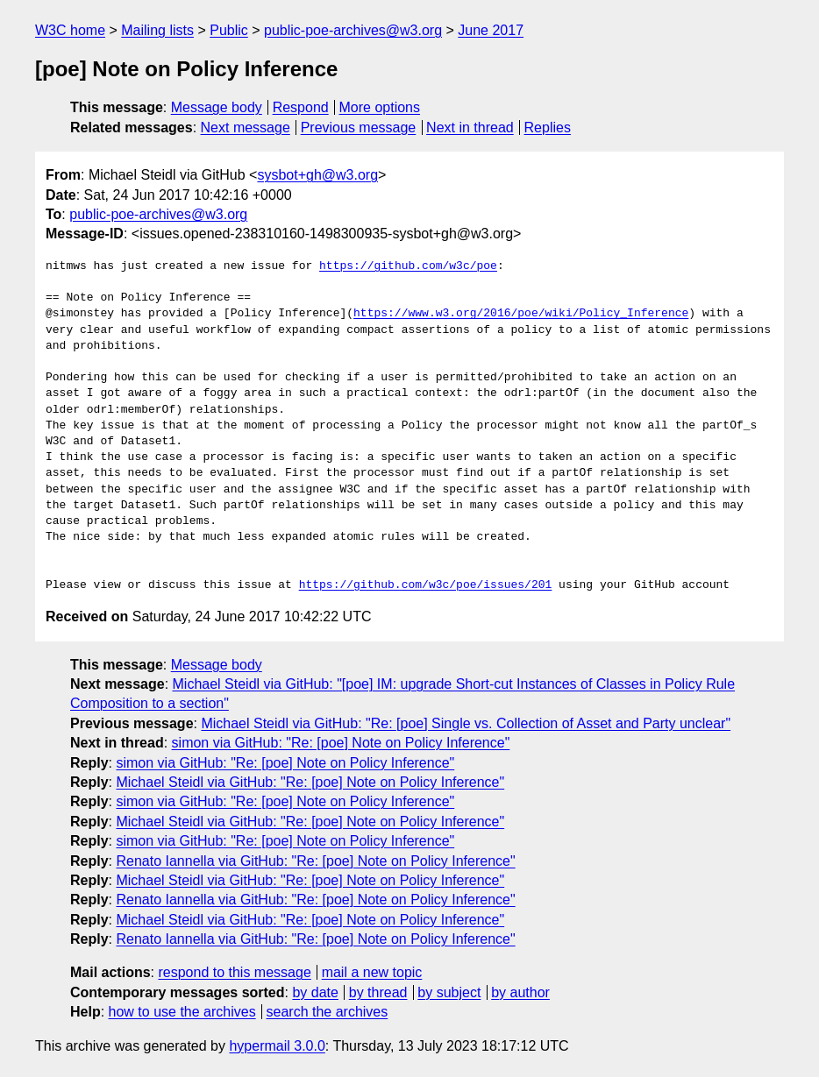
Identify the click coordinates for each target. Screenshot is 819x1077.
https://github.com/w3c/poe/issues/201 (425, 585)
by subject (449, 992)
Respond (301, 107)
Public (229, 30)
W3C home (70, 30)
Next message (245, 127)
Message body (216, 107)
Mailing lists (157, 30)
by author (520, 992)
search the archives (327, 1011)
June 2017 (490, 30)
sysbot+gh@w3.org (317, 174)
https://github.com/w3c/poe (408, 266)
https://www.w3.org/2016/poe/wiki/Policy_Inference (520, 314)
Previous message (359, 127)
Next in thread (470, 127)
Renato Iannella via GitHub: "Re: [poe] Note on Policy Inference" (315, 861)
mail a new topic (372, 972)
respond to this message (234, 972)
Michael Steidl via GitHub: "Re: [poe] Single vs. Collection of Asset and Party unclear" (465, 723)
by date (315, 992)
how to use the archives (182, 1011)
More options (380, 107)
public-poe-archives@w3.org (353, 30)
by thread (378, 992)
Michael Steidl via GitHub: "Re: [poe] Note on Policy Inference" (310, 782)
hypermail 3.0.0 (276, 1045)
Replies (547, 127)
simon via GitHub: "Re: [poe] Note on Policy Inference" (341, 742)
